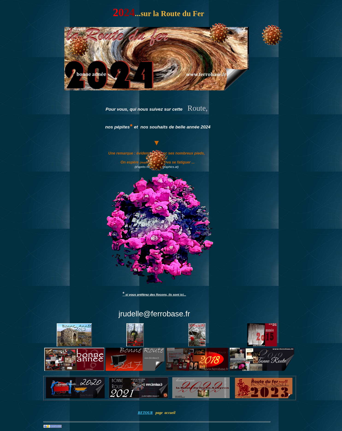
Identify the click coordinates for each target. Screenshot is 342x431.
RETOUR (145, 413)
